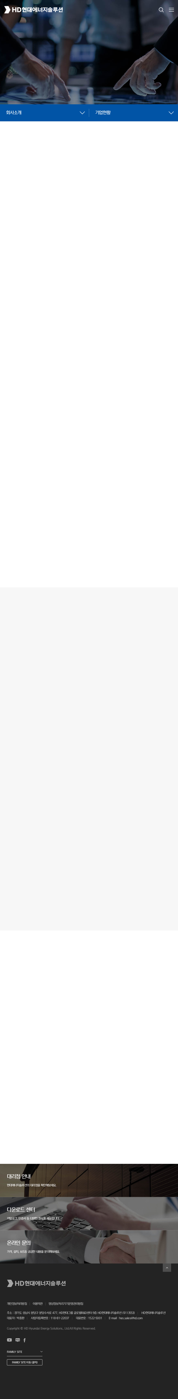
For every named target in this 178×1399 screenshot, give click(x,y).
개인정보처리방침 (17, 1303)
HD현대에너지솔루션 (33, 9)
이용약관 (38, 1303)
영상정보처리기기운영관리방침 (66, 1303)
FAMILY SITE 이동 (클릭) (25, 1362)
